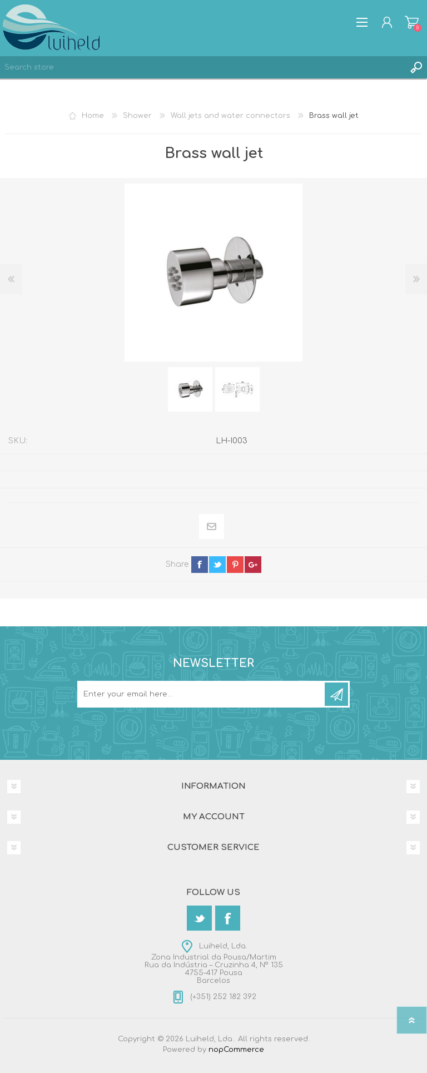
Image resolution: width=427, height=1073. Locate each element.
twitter (217, 564)
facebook (199, 564)
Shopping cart (411, 22)
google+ (253, 564)
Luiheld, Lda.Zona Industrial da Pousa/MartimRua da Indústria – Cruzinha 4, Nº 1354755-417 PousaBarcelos (214, 963)
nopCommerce (236, 1050)
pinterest (235, 564)
